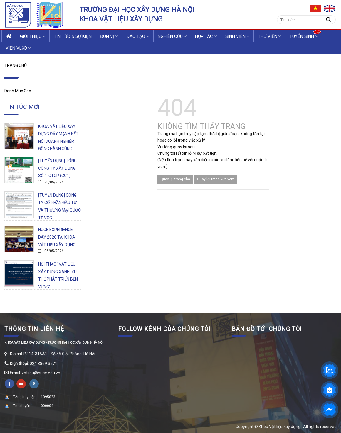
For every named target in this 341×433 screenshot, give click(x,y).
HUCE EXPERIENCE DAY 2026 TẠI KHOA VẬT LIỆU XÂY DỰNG (56, 237)
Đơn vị (109, 36)
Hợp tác (206, 36)
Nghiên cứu (172, 36)
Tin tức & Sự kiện (73, 36)
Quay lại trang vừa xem (215, 179)
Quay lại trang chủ (175, 179)
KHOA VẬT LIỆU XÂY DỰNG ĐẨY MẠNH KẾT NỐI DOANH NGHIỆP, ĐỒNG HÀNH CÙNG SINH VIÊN (58, 141)
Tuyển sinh (304, 36)
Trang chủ (15, 65)
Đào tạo (138, 36)
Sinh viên (237, 36)
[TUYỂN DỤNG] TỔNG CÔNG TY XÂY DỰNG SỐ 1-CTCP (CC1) (57, 168)
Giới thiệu (32, 36)
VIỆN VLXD (18, 48)
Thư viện (269, 36)
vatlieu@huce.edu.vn (41, 373)
